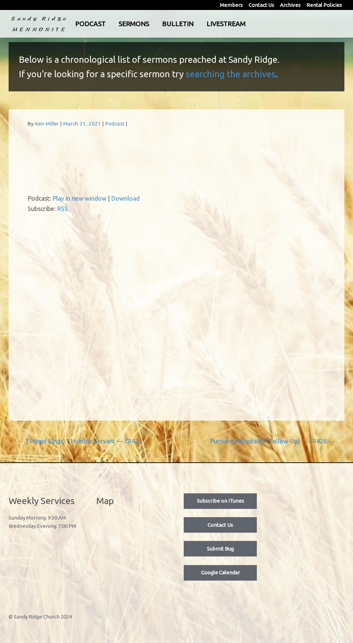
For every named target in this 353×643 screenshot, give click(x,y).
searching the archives (230, 74)
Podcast (119, 24)
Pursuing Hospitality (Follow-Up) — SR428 (273, 441)
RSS (62, 208)
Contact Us (261, 5)
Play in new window (79, 198)
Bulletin (206, 24)
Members (231, 5)
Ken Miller (47, 124)
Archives (290, 5)
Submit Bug (220, 549)
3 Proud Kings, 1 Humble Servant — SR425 (79, 441)
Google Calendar (220, 572)
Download (125, 198)
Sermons (162, 24)
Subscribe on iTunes (220, 501)
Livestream (254, 24)
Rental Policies (324, 5)
